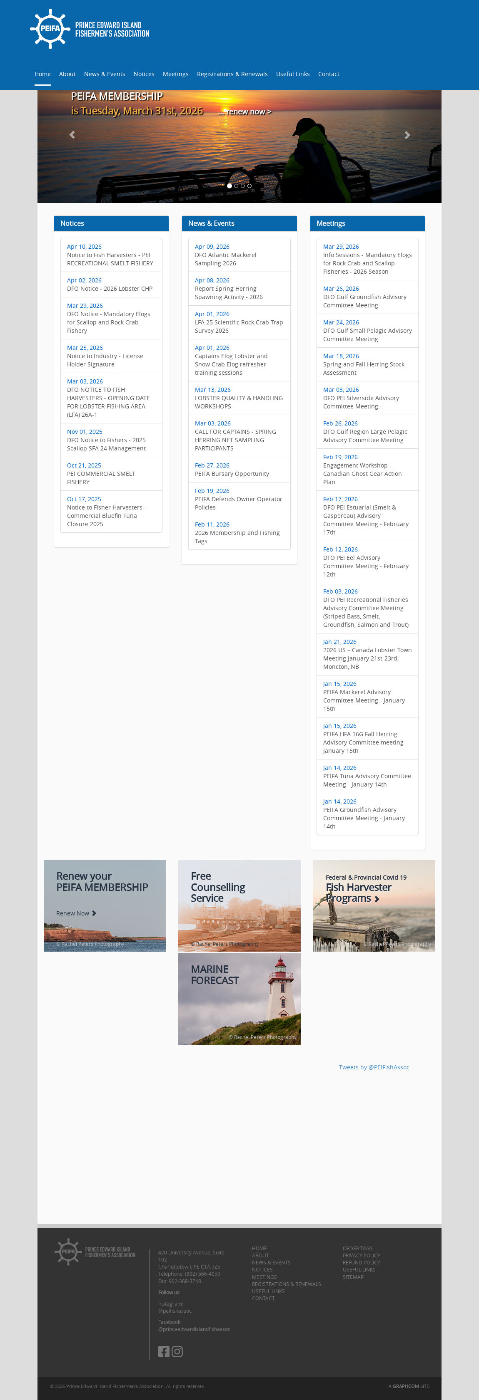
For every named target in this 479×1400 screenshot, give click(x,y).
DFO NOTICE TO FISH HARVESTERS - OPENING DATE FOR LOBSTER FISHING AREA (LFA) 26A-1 (108, 397)
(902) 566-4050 (202, 1273)
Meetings (176, 74)
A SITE (409, 1386)
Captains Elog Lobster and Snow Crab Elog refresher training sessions (231, 360)
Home (43, 74)
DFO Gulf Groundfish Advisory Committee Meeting (365, 296)
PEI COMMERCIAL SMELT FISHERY (101, 473)
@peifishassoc (175, 1310)
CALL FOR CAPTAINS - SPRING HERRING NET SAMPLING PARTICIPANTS (235, 435)
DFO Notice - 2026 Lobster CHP (109, 284)
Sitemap (353, 1277)
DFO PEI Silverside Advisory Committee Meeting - (361, 398)
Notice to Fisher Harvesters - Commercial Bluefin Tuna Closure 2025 (106, 511)
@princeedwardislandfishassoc (194, 1329)
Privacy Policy (361, 1255)
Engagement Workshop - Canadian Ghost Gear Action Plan (362, 469)
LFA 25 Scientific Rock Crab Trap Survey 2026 (239, 322)
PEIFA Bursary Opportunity (232, 469)
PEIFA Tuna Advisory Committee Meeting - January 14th (367, 776)
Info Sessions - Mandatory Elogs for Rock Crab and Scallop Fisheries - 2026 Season (367, 258)
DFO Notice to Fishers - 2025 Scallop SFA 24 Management (106, 440)
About (67, 74)
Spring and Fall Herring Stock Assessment (363, 364)
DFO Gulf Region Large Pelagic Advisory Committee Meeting (365, 431)
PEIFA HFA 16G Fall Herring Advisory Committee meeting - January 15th (365, 738)
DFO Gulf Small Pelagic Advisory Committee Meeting (367, 330)
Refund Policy (361, 1262)
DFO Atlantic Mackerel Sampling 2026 (226, 254)
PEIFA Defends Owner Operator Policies (238, 499)
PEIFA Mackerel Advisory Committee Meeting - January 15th (364, 696)
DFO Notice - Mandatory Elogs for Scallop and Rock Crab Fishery (108, 318)
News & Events (104, 74)
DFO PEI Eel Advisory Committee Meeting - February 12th (366, 561)
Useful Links (293, 74)
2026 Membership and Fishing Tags (237, 532)
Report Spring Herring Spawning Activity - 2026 (229, 288)
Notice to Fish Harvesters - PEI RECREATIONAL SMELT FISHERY (110, 254)
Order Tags (358, 1248)
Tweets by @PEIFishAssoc (374, 1067)
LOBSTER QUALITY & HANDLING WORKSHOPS (239, 398)
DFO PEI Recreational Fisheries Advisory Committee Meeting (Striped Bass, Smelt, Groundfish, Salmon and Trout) (366, 607)
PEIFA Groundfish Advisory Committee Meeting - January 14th (364, 813)
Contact (328, 74)
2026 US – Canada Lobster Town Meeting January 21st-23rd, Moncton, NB (367, 654)
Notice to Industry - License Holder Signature (105, 356)
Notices (144, 74)
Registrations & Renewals (232, 74)
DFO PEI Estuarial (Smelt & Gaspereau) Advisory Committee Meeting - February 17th (366, 515)
